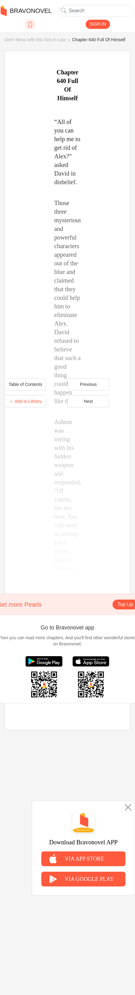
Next (88, 401)
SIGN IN (98, 24)
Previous (88, 384)
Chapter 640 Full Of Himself (98, 39)
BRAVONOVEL (26, 11)
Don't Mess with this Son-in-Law (35, 39)
